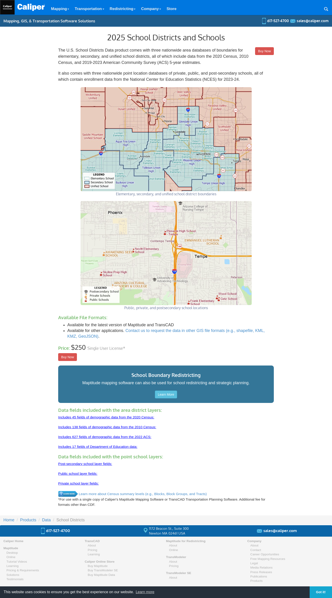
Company (151, 9)
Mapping (60, 9)
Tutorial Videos (16, 561)
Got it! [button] (321, 592)
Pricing (92, 550)
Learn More (166, 394)
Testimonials (15, 579)
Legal (254, 563)
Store (171, 9)
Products (256, 580)
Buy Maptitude (98, 566)
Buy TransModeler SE (103, 570)
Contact (255, 550)
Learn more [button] (145, 592)
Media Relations (261, 567)
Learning (12, 566)
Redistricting (123, 9)
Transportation (89, 9)
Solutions (12, 575)
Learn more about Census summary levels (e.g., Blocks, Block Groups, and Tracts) (143, 494)
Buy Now (264, 51)
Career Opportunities (264, 554)
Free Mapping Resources (267, 559)
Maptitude (10, 548)
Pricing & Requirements (22, 570)
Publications (258, 576)
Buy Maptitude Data (101, 575)
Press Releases (261, 572)
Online (10, 557)
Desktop (12, 552)
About (92, 545)
